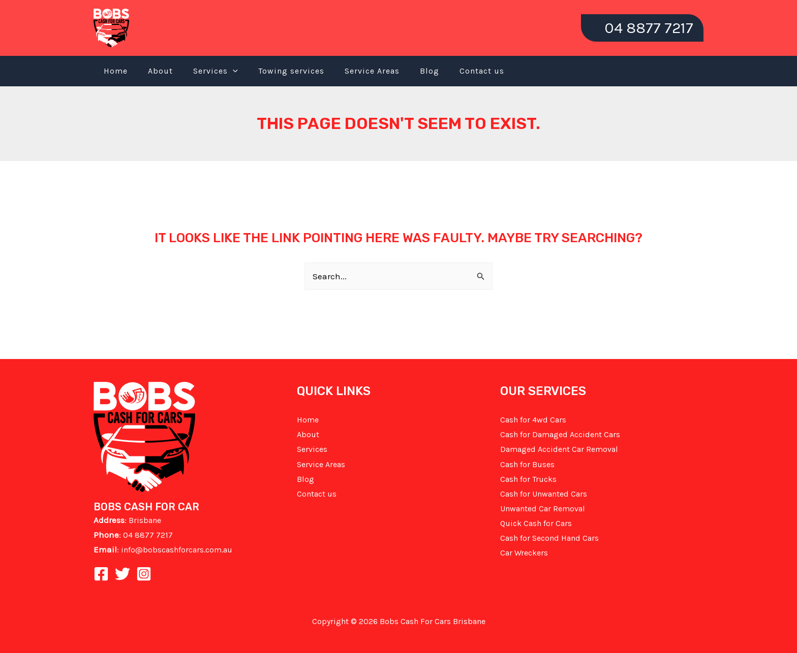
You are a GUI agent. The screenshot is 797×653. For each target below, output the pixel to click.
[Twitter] (122, 573)
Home (116, 71)
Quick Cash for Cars (536, 523)
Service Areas (372, 71)
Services (215, 71)
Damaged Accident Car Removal (559, 449)
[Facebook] (101, 573)
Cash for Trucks (528, 479)
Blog (429, 71)
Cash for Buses (527, 464)
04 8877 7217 (148, 535)
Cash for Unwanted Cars (543, 494)
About (160, 71)
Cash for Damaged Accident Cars (560, 434)
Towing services (291, 71)
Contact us (481, 71)
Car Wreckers (524, 553)
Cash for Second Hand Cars (549, 538)
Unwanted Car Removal (542, 508)
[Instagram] (143, 573)
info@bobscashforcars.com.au (176, 549)
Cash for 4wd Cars (533, 420)
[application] (233, 71)
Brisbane (145, 520)
